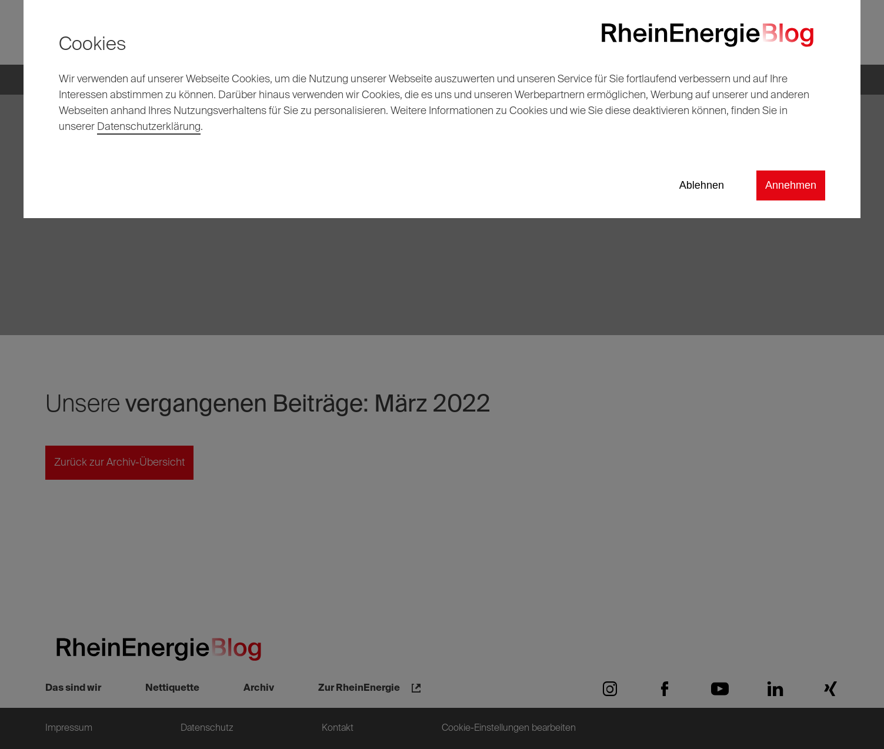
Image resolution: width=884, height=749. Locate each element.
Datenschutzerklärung (149, 127)
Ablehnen (701, 185)
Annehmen (790, 185)
